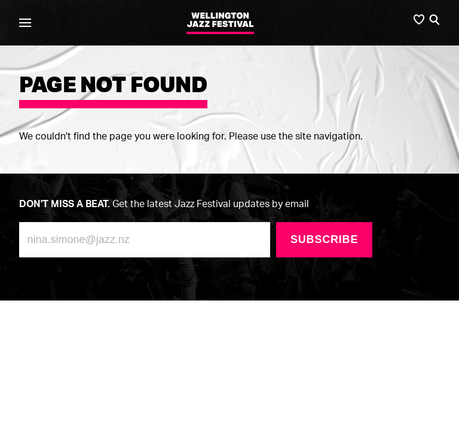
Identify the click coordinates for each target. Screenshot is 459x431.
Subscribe (324, 239)
